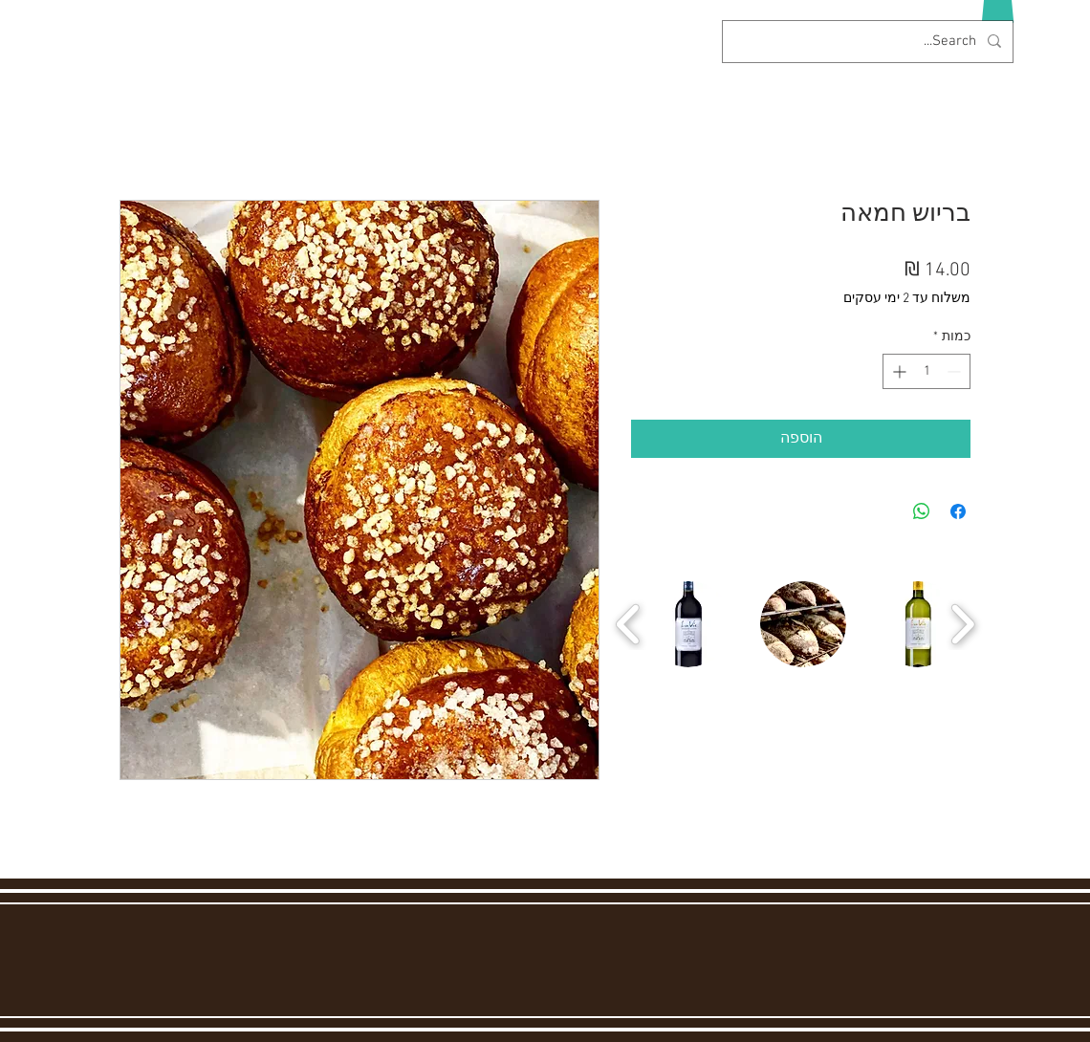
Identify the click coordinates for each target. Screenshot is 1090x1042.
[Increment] (897, 371)
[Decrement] (956, 371)
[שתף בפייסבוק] (958, 511)
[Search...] (869, 41)
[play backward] (628, 624)
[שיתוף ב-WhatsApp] (921, 511)
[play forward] (962, 624)
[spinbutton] (926, 371)
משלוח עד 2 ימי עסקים (906, 299)
